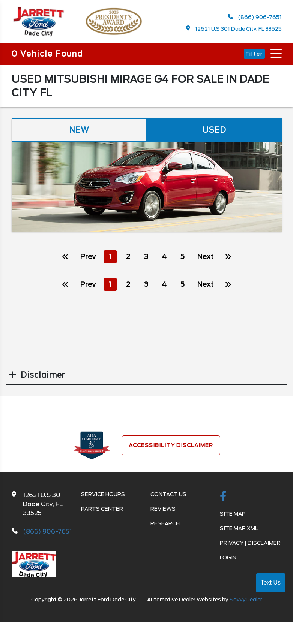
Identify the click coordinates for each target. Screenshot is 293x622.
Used (214, 130)
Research (165, 523)
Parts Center (102, 509)
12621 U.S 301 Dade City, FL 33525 (234, 28)
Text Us (271, 582)
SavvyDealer (246, 600)
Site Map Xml (239, 528)
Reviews (163, 509)
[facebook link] (223, 497)
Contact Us (168, 494)
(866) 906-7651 (255, 17)
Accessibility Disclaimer (171, 445)
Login (228, 558)
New (79, 130)
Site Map (233, 514)
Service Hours (103, 494)
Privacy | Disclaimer (250, 543)
